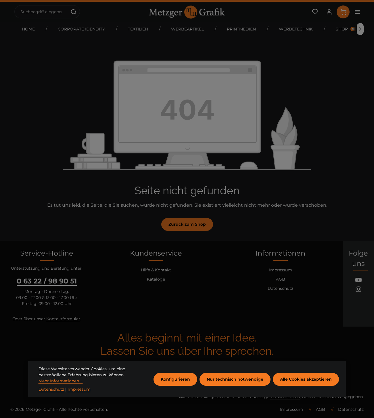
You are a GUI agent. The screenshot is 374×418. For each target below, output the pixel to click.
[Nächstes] (360, 29)
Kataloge (156, 279)
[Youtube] (358, 281)
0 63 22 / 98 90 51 (47, 281)
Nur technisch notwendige (235, 386)
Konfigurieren (175, 386)
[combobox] (41, 11)
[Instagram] (358, 290)
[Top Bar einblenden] (357, 11)
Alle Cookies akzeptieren (306, 386)
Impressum (280, 270)
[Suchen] (74, 11)
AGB (280, 279)
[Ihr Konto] (329, 11)
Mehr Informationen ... (61, 388)
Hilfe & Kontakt (156, 270)
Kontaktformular (63, 318)
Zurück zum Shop (187, 224)
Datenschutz (280, 288)
